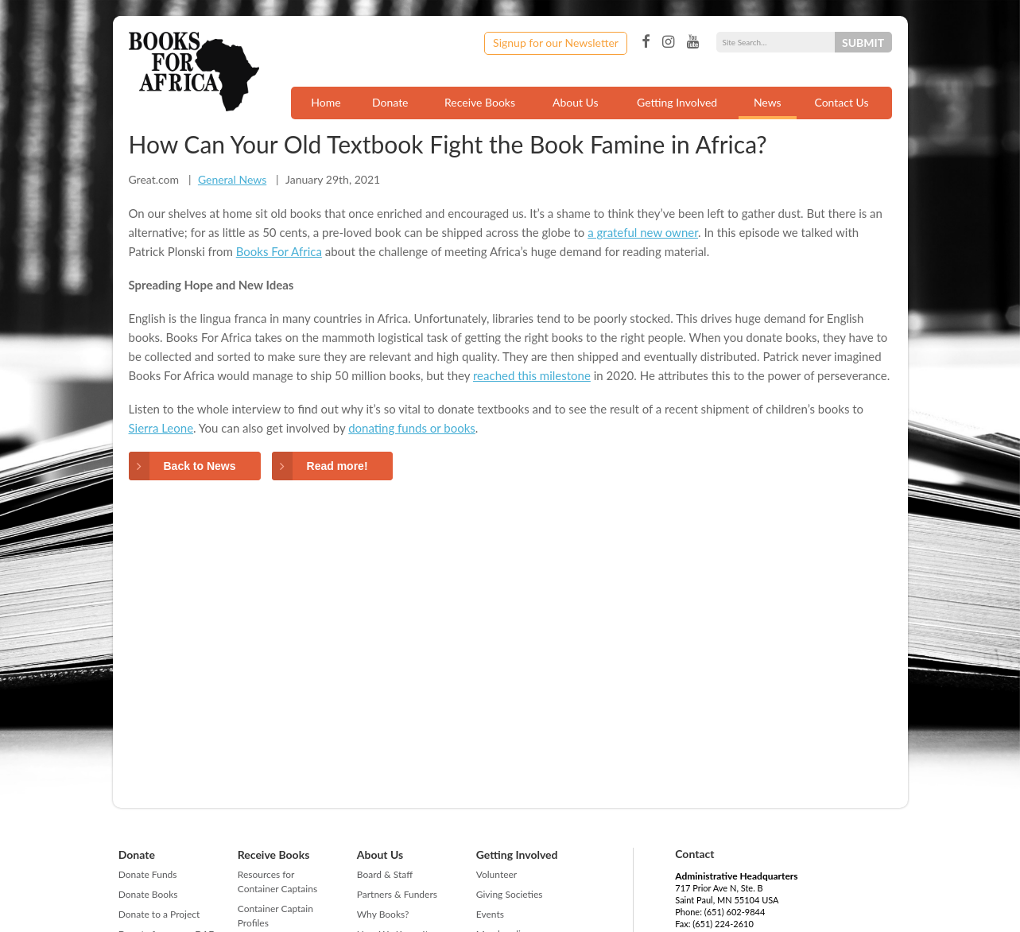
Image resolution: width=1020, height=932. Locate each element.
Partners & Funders (397, 894)
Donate (390, 102)
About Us (576, 102)
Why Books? (383, 914)
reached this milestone (532, 375)
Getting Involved (677, 102)
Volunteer (496, 874)
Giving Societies (509, 894)
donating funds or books (411, 428)
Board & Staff (385, 874)
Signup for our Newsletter (556, 42)
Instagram (668, 42)
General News (232, 179)
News (767, 102)
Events (490, 914)
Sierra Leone (161, 428)
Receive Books (479, 102)
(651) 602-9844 (735, 912)
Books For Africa (279, 251)
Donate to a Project (159, 914)
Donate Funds (147, 874)
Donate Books (148, 894)
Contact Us (841, 102)
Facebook (645, 42)
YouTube (693, 42)
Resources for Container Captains (277, 881)
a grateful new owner (643, 232)
